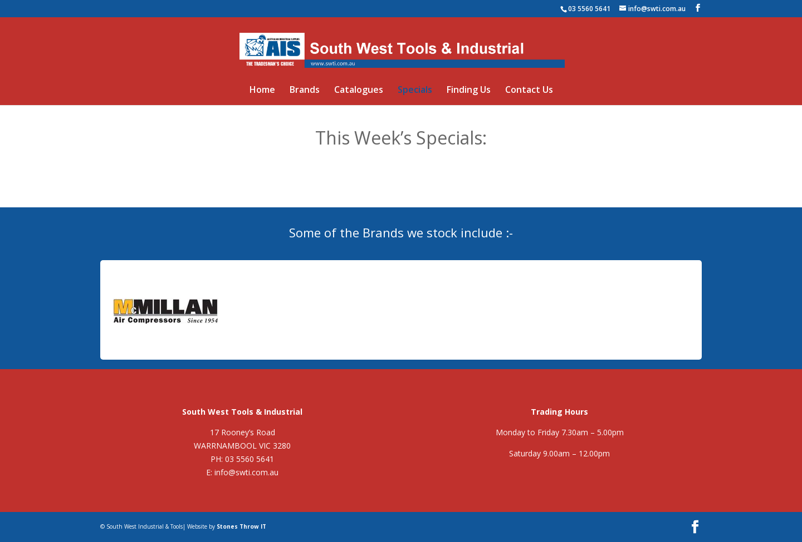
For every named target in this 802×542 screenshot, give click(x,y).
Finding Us (469, 91)
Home (262, 91)
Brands (305, 91)
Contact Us (529, 91)
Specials (415, 91)
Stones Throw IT (241, 526)
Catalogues (358, 91)
